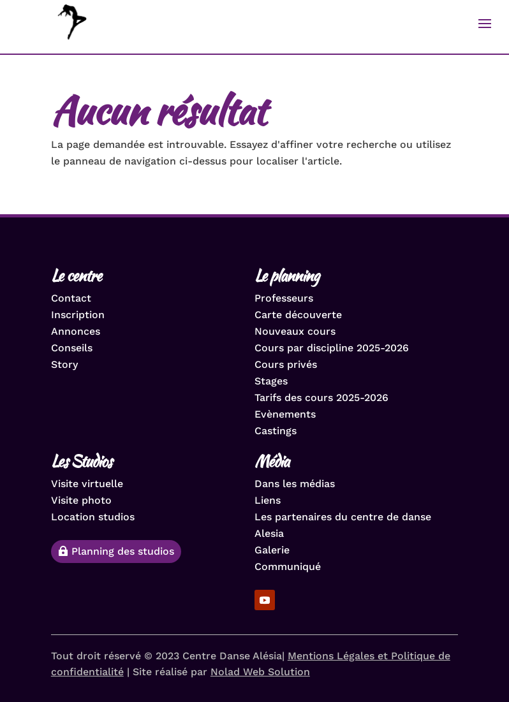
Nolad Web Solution (260, 672)
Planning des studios (122, 551)
